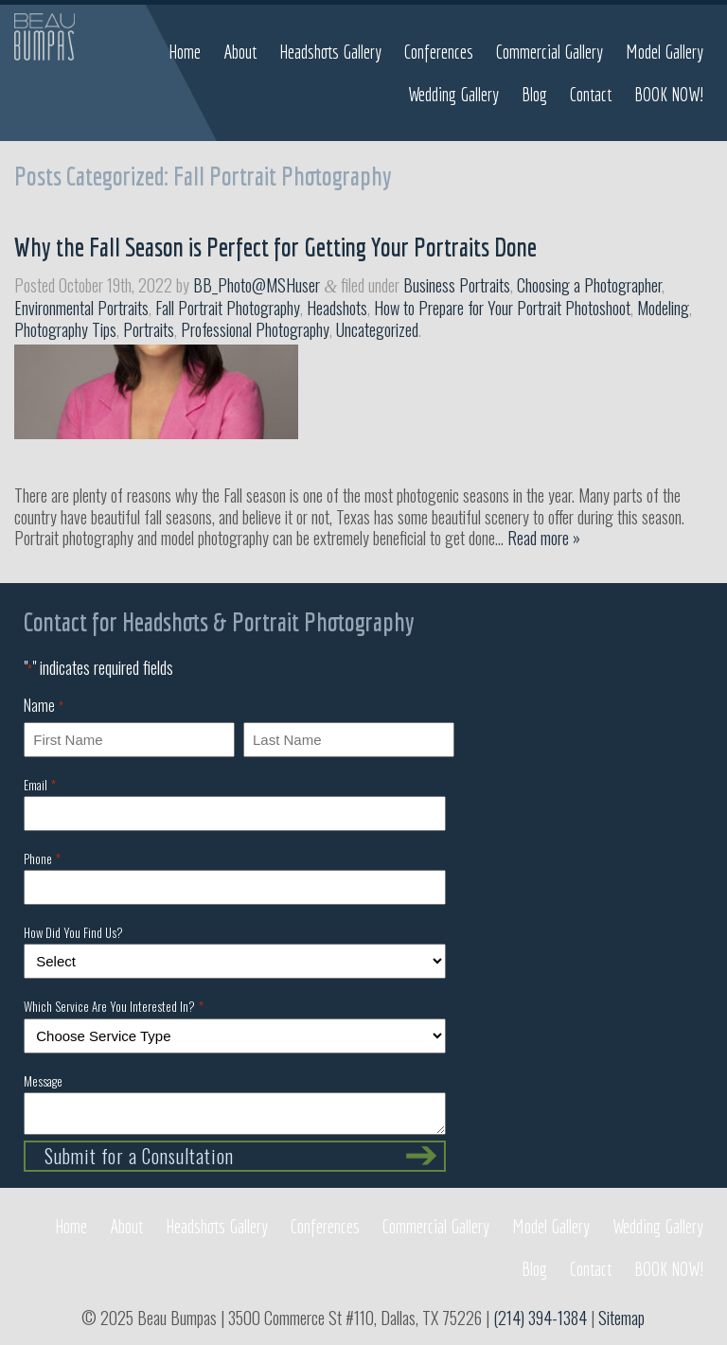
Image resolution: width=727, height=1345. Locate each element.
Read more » (543, 537)
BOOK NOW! (668, 94)
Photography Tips (65, 329)
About (240, 51)
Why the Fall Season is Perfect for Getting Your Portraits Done (275, 246)
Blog (534, 94)
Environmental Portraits (81, 307)
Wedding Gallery (453, 94)
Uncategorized (377, 329)
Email (39, 784)
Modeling (663, 307)
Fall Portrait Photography (227, 307)
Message (43, 1080)
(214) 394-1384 (540, 1317)
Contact (591, 94)
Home (184, 51)
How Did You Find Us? (73, 932)
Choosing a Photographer (589, 285)
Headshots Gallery (330, 51)
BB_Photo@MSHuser (256, 285)
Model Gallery (664, 51)
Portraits (148, 329)
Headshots (337, 307)
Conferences (438, 51)
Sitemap (621, 1317)
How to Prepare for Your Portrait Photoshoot (502, 307)
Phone (42, 858)
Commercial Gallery (549, 51)
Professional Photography (255, 329)
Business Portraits (456, 285)
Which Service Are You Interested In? (113, 1006)
